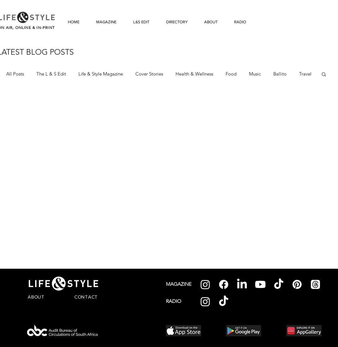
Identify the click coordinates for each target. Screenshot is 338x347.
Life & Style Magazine (100, 74)
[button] (324, 74)
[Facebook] (224, 284)
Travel (305, 74)
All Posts (15, 74)
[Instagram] (205, 284)
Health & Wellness (194, 74)
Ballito (280, 74)
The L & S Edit (51, 74)
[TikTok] (279, 284)
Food (231, 74)
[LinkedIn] (242, 284)
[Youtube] (260, 284)
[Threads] (315, 284)
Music (255, 74)
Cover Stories (149, 74)
